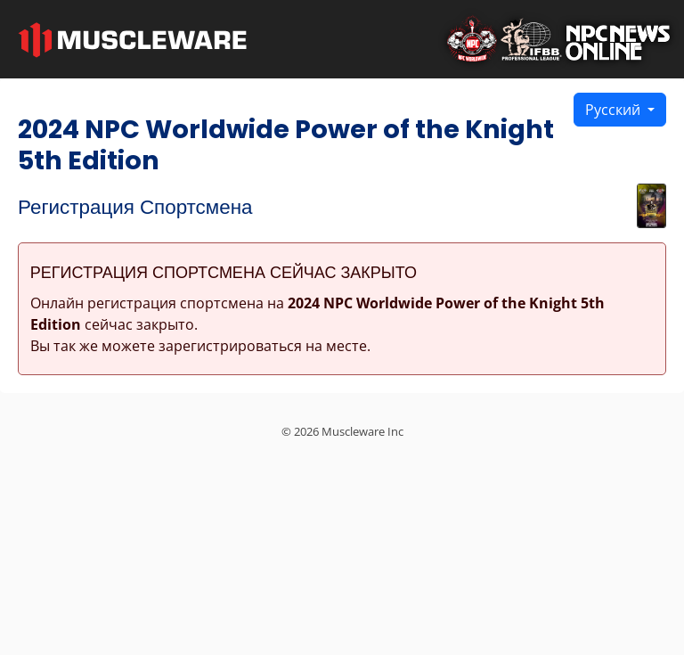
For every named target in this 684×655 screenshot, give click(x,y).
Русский (614, 109)
